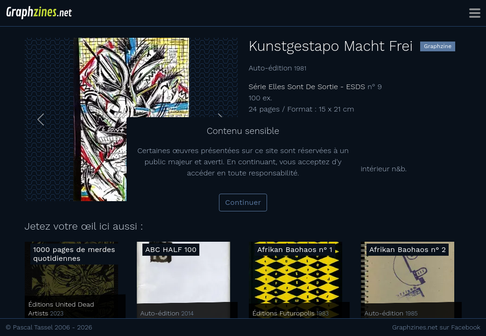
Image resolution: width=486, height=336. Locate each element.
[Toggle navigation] (475, 13)
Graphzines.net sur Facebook (436, 327)
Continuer (243, 202)
